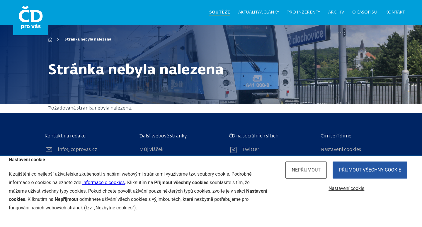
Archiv (336, 12)
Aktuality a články (258, 12)
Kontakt (395, 12)
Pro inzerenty (303, 12)
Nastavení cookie (346, 188)
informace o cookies (103, 182)
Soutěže (219, 12)
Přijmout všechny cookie (370, 170)
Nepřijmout (306, 170)
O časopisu (364, 12)
